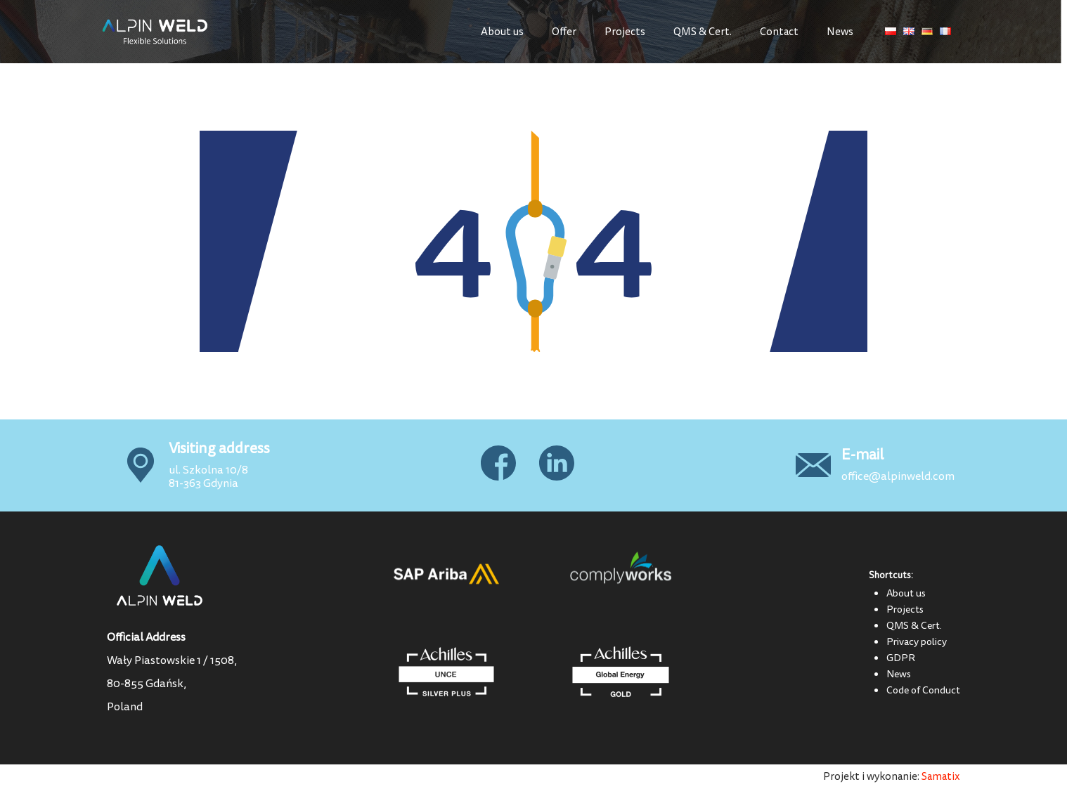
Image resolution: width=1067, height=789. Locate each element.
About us (502, 32)
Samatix (941, 776)
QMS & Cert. (702, 32)
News (840, 32)
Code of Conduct (923, 690)
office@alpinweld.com (898, 476)
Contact (779, 32)
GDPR (900, 658)
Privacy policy (916, 641)
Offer (564, 32)
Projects (624, 32)
